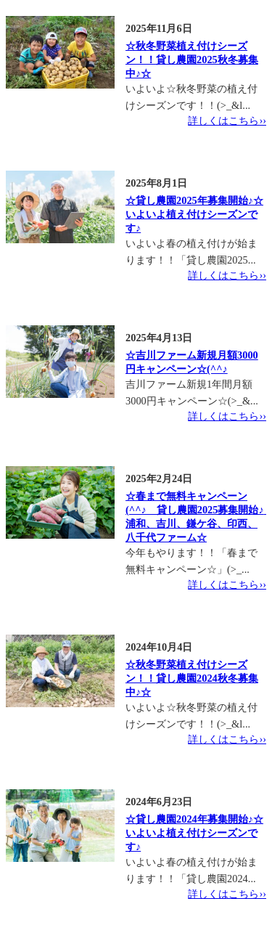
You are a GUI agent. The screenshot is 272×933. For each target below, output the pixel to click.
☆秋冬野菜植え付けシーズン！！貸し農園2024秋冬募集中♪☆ (191, 678)
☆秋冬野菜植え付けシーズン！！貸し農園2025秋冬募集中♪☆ (191, 59)
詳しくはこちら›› (227, 120)
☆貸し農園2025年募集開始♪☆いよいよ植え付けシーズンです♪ (194, 214)
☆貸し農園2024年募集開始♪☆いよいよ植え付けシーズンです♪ (194, 832)
